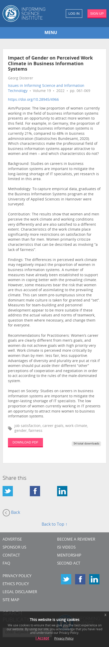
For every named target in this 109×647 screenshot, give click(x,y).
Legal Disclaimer (20, 592)
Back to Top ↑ (54, 525)
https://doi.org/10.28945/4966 (33, 100)
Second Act (68, 564)
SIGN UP (97, 13)
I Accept (42, 639)
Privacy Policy (17, 576)
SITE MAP (11, 600)
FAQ (6, 564)
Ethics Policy (16, 584)
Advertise (12, 540)
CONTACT (11, 556)
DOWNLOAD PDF (25, 442)
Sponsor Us (14, 548)
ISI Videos (66, 548)
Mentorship (69, 556)
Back (11, 512)
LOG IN (73, 13)
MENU (50, 33)
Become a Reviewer (76, 540)
